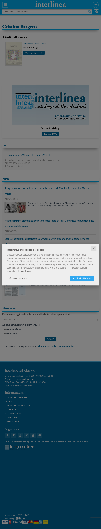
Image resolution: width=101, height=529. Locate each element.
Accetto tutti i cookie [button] (82, 278)
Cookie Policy (24, 271)
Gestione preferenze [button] (19, 278)
